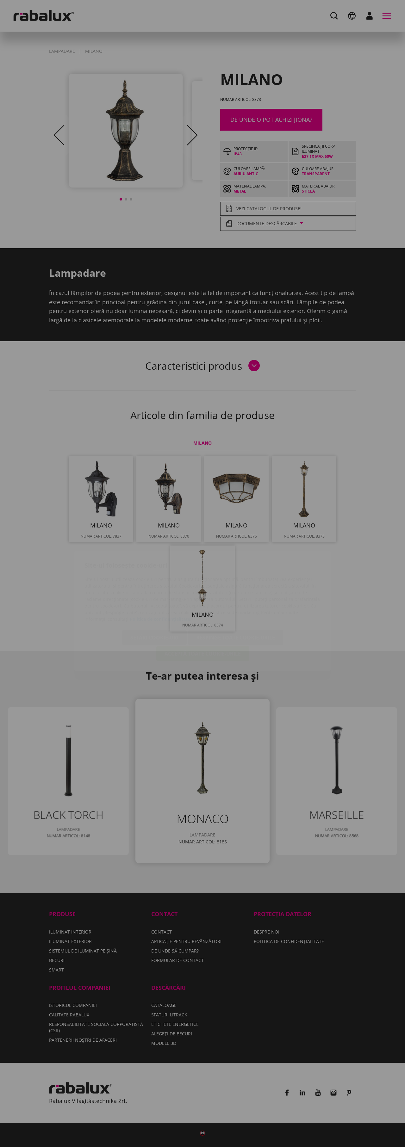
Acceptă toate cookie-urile (203, 616)
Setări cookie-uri (154, 600)
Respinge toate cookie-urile (235, 600)
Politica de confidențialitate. (160, 582)
